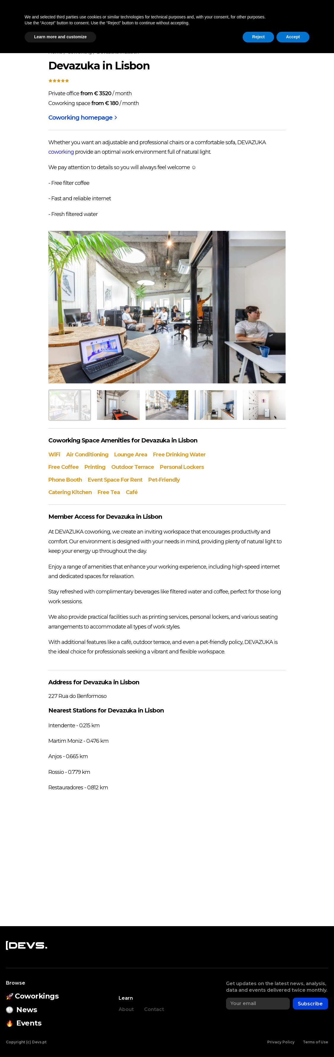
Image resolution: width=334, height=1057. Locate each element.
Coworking (79, 52)
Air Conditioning (87, 454)
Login (315, 19)
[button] (288, 20)
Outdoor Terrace (132, 467)
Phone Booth (65, 480)
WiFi (54, 454)
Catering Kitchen (70, 492)
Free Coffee (63, 467)
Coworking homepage (82, 117)
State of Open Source (176, 19)
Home (55, 52)
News (57, 19)
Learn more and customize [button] (60, 1040)
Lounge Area (130, 454)
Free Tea (109, 492)
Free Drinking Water (179, 454)
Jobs (264, 19)
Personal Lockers (182, 467)
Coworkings (90, 19)
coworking (61, 152)
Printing (95, 467)
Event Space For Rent (115, 480)
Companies (234, 19)
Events (124, 19)
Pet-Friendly (164, 480)
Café (132, 492)
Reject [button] (258, 1040)
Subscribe (310, 1004)
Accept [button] (293, 1040)
